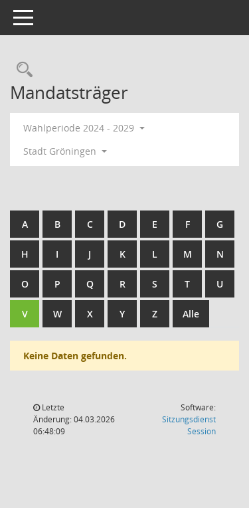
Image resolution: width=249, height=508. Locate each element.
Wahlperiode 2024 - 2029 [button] (84, 128)
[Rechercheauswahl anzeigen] (21, 70)
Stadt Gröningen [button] (65, 151)
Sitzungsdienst (189, 425)
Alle (191, 313)
